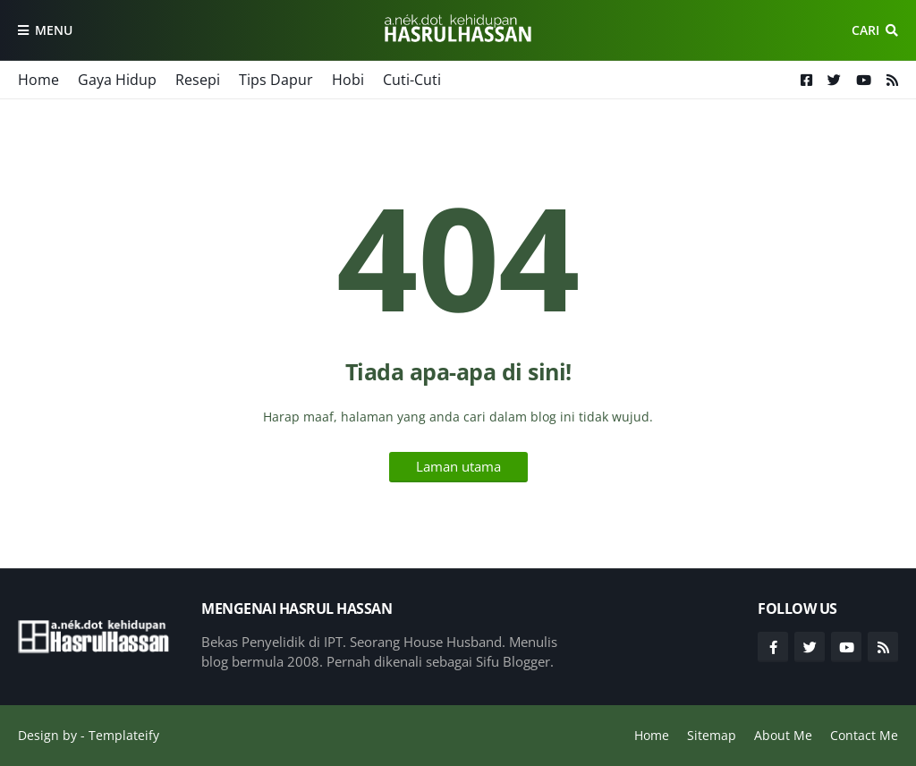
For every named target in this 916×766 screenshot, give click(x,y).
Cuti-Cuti (412, 79)
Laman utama (458, 466)
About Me (783, 735)
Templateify (124, 735)
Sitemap (711, 735)
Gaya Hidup (117, 79)
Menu (53, 29)
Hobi (348, 79)
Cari (865, 29)
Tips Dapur (276, 79)
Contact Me (864, 735)
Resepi (197, 79)
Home (38, 79)
